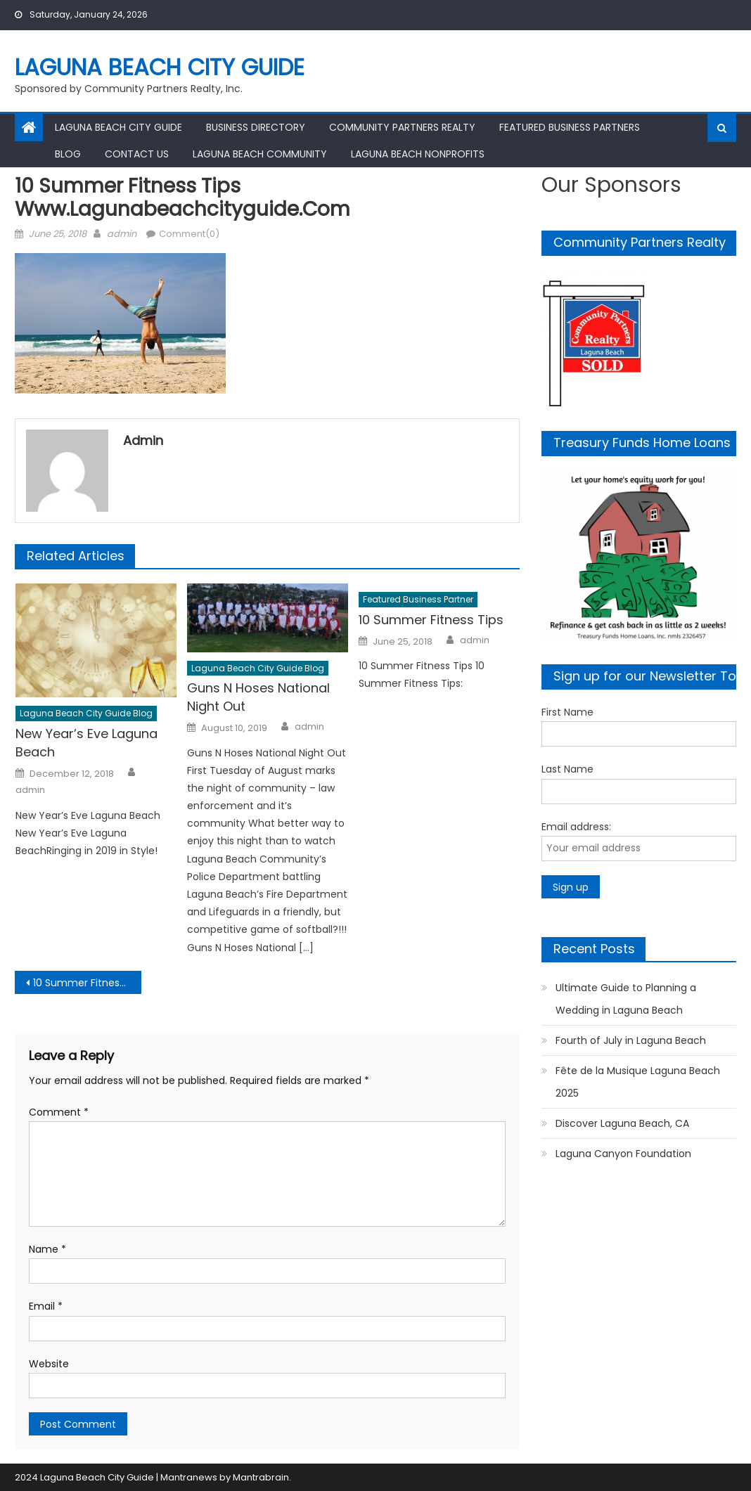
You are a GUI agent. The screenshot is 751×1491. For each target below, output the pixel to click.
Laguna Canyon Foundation (623, 1154)
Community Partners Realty (402, 127)
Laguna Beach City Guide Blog (86, 713)
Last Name (567, 769)
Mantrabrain (261, 1477)
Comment (59, 1112)
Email (46, 1306)
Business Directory (255, 127)
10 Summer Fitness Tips (431, 619)
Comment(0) (189, 233)
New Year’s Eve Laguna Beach (86, 743)
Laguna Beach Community (260, 154)
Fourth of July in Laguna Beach (631, 1040)
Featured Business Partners (569, 127)
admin (121, 233)
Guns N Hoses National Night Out (258, 697)
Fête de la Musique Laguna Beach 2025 (638, 1082)
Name (47, 1249)
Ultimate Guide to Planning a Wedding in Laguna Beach (626, 999)
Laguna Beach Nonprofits (417, 154)
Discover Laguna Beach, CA (622, 1123)
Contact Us (137, 154)
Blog (68, 154)
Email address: (576, 827)
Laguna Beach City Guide (159, 67)
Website (49, 1364)
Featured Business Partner (418, 599)
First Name (567, 712)
